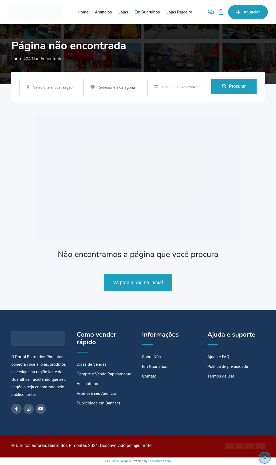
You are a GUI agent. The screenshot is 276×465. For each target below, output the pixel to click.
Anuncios (103, 12)
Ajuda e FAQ (218, 356)
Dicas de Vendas (92, 364)
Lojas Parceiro (179, 12)
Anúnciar (248, 12)
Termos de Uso (221, 376)
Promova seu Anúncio (96, 393)
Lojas (123, 12)
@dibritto (143, 445)
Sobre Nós (151, 356)
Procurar (234, 86)
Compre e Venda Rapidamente (104, 374)
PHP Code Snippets (118, 461)
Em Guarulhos (147, 12)
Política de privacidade (228, 366)
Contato (149, 376)
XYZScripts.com (160, 461)
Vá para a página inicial (138, 282)
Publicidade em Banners (98, 403)
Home (83, 12)
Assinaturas (87, 383)
